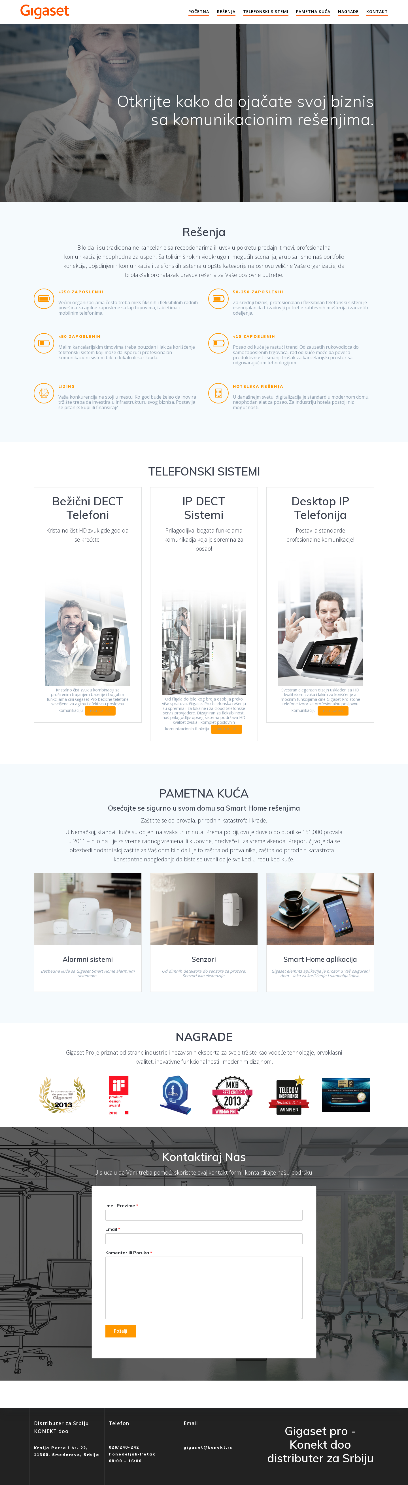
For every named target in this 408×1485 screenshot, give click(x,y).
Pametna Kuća (313, 11)
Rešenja (226, 11)
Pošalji (121, 1346)
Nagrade (348, 11)
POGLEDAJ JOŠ (87, 719)
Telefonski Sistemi (265, 11)
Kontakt (377, 11)
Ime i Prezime (121, 1220)
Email (112, 1244)
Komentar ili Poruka (128, 1268)
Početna (198, 11)
